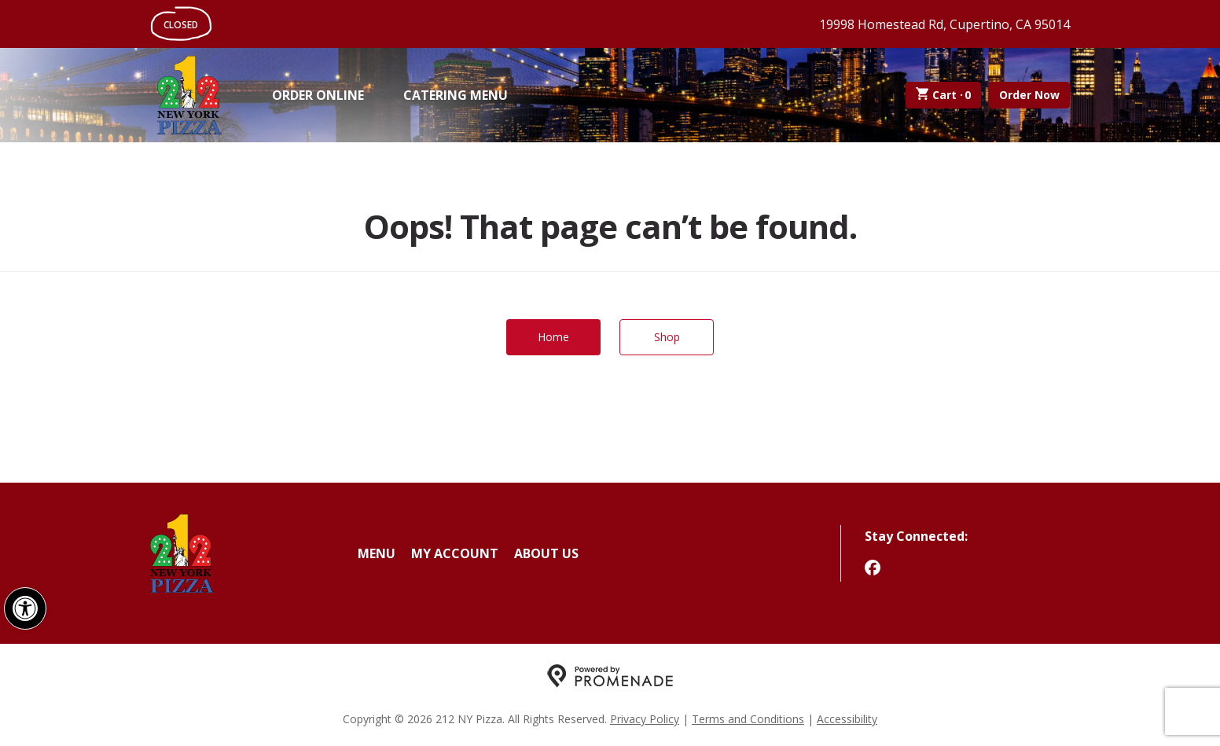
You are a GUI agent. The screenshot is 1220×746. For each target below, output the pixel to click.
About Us (546, 553)
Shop (667, 336)
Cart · (944, 95)
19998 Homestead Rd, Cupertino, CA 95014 (944, 24)
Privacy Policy (644, 718)
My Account (454, 553)
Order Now (1029, 94)
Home (553, 336)
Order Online (318, 95)
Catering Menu (455, 95)
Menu (376, 553)
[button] (25, 608)
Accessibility (847, 718)
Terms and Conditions (748, 718)
